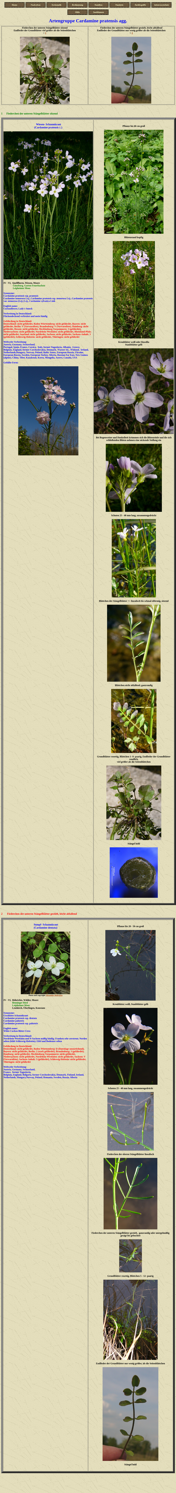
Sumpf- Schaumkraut (46, 924)
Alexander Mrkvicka (54, 995)
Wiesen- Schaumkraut (48, 124)
